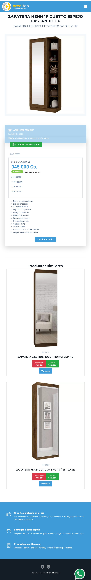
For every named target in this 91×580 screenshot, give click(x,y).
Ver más (45, 371)
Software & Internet (51, 573)
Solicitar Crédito (37, 239)
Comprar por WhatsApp (17, 144)
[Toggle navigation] (85, 6)
